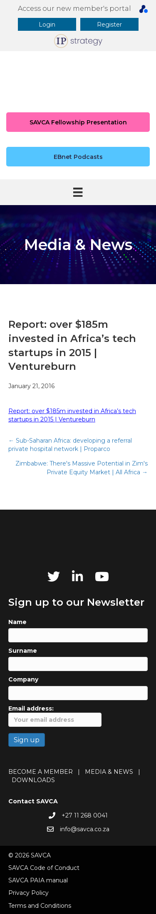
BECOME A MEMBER (40, 771)
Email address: (55, 716)
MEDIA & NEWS (109, 771)
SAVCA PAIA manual (38, 880)
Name (17, 622)
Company (23, 679)
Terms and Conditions (39, 905)
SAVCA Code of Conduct (43, 868)
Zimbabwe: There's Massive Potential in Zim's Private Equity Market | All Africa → (81, 468)
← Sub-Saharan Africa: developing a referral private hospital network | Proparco (70, 445)
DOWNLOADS (33, 780)
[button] (47, 24)
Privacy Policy (28, 893)
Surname (22, 650)
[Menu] (78, 192)
